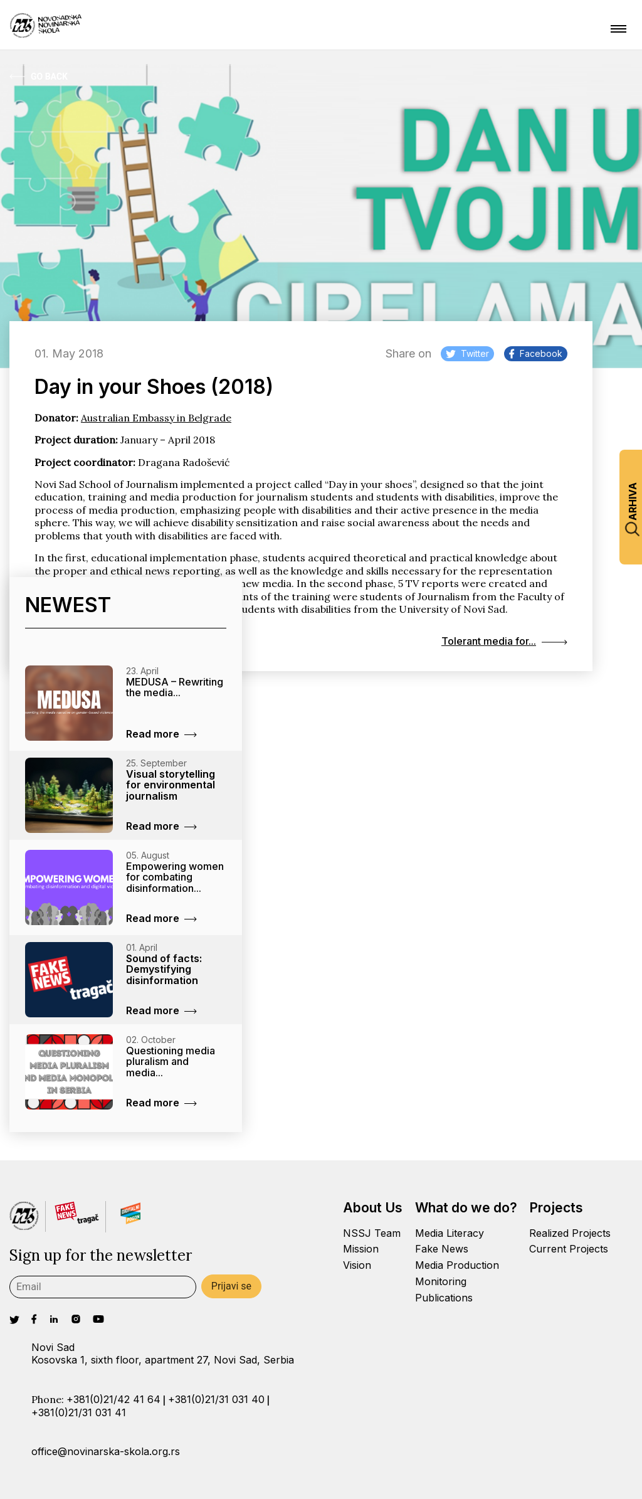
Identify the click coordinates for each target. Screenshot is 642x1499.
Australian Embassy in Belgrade (156, 417)
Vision (357, 1265)
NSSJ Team (372, 1233)
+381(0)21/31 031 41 (78, 1412)
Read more (161, 734)
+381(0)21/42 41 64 (113, 1399)
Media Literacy (449, 1233)
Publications (444, 1297)
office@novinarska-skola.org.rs (105, 1451)
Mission (361, 1248)
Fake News (441, 1248)
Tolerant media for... (504, 641)
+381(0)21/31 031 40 (216, 1399)
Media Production (457, 1265)
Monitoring (440, 1281)
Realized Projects (570, 1233)
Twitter (467, 353)
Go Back (38, 76)
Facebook (535, 353)
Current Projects (568, 1248)
